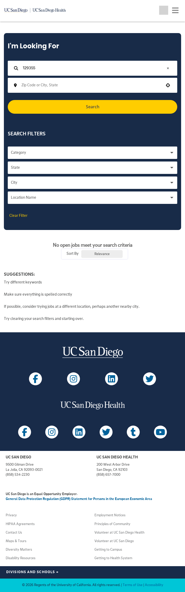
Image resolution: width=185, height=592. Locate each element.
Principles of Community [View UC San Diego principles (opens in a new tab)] (112, 524)
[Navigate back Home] (37, 10)
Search (92, 107)
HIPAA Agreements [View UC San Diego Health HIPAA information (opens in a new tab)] (20, 524)
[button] (168, 68)
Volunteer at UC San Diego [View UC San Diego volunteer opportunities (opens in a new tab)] (114, 541)
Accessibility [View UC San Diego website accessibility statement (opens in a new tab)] (154, 585)
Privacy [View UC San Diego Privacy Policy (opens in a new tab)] (11, 515)
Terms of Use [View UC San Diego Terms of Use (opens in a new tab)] (133, 585)
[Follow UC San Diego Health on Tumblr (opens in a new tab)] (133, 432)
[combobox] (91, 85)
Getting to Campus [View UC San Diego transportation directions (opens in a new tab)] (108, 549)
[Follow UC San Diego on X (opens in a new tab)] (149, 378)
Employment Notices (109, 515)
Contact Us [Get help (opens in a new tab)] (14, 532)
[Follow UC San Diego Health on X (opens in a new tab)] (106, 432)
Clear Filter (18, 216)
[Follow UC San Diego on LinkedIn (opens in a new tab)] (111, 378)
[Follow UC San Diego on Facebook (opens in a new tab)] (35, 378)
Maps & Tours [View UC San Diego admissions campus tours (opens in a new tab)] (16, 541)
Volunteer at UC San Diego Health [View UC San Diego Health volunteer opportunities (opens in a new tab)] (119, 532)
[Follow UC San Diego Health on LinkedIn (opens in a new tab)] (78, 432)
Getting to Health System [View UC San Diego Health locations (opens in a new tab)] (113, 558)
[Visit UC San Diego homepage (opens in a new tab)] (92, 352)
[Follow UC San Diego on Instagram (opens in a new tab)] (73, 378)
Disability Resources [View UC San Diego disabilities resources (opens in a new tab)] (20, 558)
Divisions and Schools (32, 572)
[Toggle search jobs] (163, 10)
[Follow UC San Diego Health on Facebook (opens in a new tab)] (24, 432)
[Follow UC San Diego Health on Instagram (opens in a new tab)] (51, 432)
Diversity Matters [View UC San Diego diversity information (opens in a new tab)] (19, 549)
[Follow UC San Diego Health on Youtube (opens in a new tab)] (160, 432)
